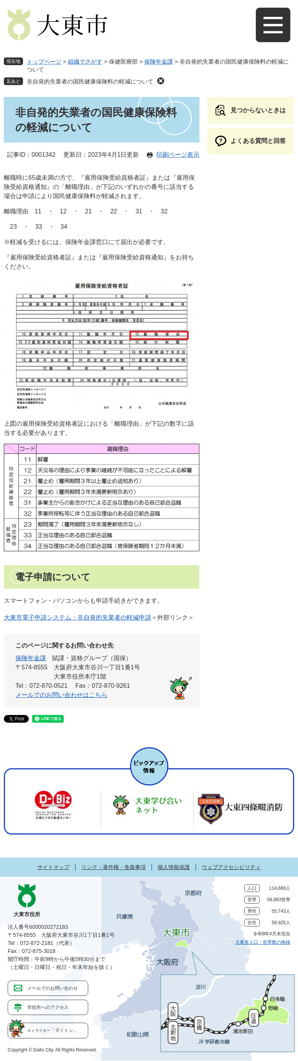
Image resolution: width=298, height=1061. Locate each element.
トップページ (44, 61)
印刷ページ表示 (177, 154)
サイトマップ (53, 867)
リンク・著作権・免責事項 (113, 867)
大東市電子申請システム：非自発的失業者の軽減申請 (77, 617)
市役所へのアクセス (48, 1007)
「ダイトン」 (52, 1030)
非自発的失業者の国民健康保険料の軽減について (90, 81)
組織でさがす (85, 61)
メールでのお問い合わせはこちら (61, 695)
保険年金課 (158, 61)
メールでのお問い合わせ (52, 988)
